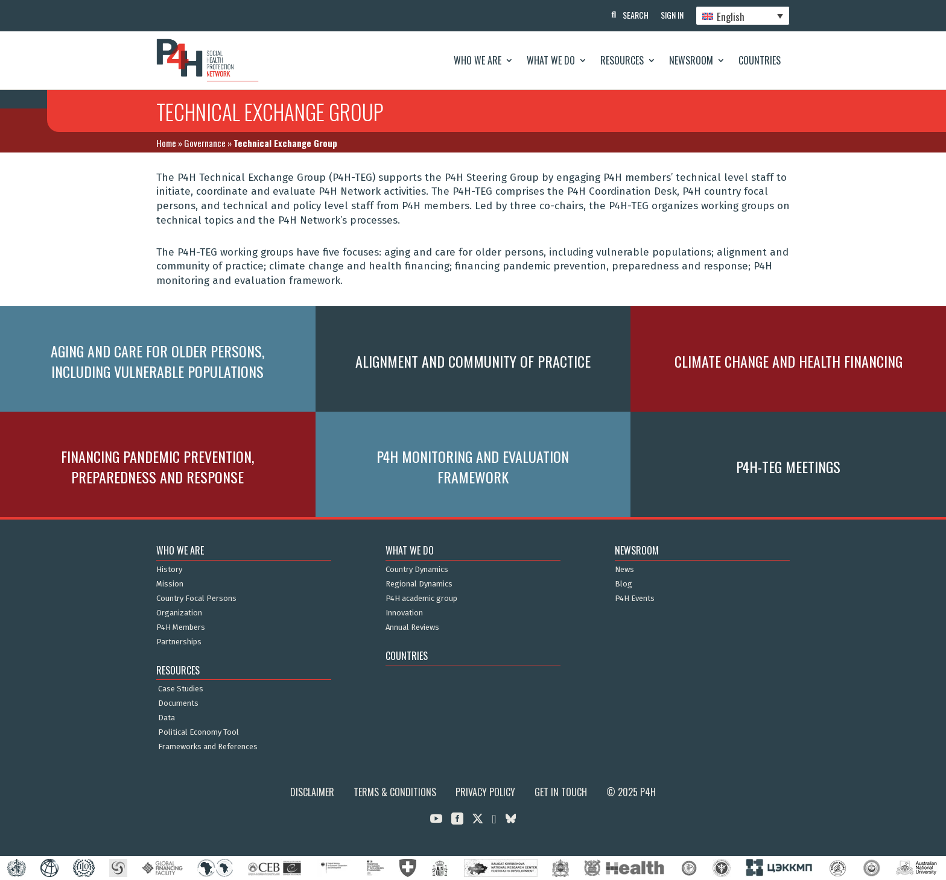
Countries (759, 60)
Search (636, 14)
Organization (179, 613)
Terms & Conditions (395, 792)
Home (166, 142)
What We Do (551, 60)
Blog (623, 584)
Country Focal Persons (196, 598)
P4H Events (635, 598)
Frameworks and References (208, 747)
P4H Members (180, 627)
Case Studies (180, 689)
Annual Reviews (412, 627)
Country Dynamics (417, 569)
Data (166, 718)
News (624, 569)
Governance (205, 142)
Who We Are (477, 60)
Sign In (672, 14)
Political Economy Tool (198, 732)
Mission (169, 584)
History (169, 569)
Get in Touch (561, 792)
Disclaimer (312, 792)
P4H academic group (421, 598)
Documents (178, 703)
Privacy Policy (485, 792)
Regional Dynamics (419, 584)
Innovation (404, 613)
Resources (622, 60)
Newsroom (691, 60)
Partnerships (179, 642)
